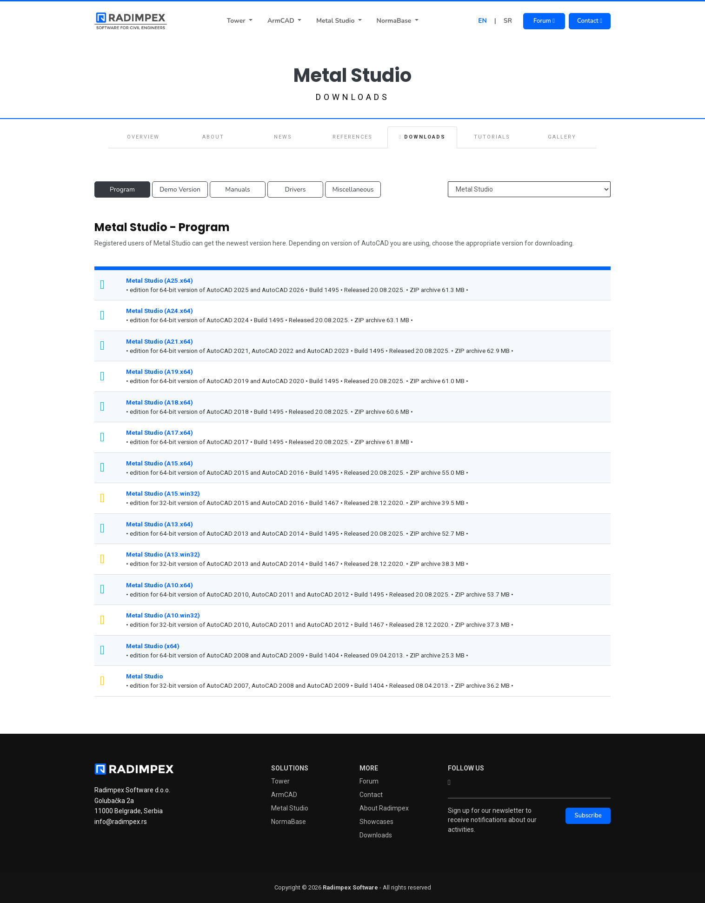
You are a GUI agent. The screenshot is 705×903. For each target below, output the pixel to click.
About (213, 137)
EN (482, 20)
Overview (143, 137)
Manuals (237, 189)
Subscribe (588, 815)
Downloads (422, 137)
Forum (544, 21)
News (283, 137)
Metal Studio (336, 20)
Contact (589, 21)
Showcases (376, 821)
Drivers (295, 189)
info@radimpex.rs (120, 821)
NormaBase (395, 20)
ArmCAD (281, 20)
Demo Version (180, 189)
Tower (237, 20)
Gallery (562, 137)
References (352, 137)
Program (122, 189)
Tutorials (492, 137)
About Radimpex (384, 808)
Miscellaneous (352, 189)
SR (508, 20)
